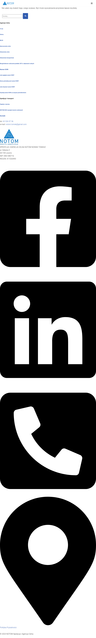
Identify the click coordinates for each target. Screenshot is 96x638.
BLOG (1, 40)
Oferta (1, 34)
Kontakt (2, 116)
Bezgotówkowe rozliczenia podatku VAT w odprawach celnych (17, 63)
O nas (1, 29)
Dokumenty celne (5, 52)
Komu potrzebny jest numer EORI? (9, 81)
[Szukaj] (12, 16)
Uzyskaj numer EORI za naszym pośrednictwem (13, 92)
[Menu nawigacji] (91, 3)
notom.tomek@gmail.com (16, 124)
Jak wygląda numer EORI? (7, 75)
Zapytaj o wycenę (5, 104)
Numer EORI (4, 69)
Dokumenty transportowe (7, 58)
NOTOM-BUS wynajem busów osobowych (11, 110)
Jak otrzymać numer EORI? (7, 87)
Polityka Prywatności (8, 627)
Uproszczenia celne (5, 46)
